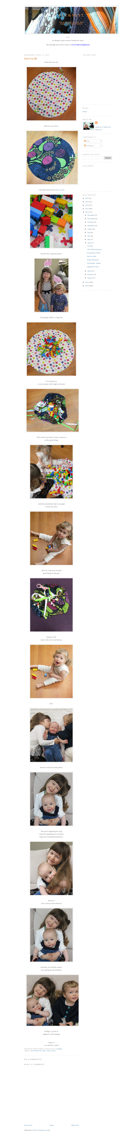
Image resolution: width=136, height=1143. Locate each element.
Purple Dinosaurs (93, 260)
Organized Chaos (93, 267)
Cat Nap (90, 246)
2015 (87, 202)
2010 (87, 286)
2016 (87, 198)
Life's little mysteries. (94, 249)
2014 (87, 205)
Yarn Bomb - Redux (94, 263)
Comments (89, 146)
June (89, 236)
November (91, 219)
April (89, 243)
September (91, 226)
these (56, 126)
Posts (87, 141)
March (89, 271)
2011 (87, 282)
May (89, 239)
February (90, 274)
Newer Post (28, 1125)
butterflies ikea (38, 1051)
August (90, 229)
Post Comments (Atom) (42, 1130)
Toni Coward (59, 190)
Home (52, 1125)
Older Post (75, 1125)
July (89, 232)
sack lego (51, 1051)
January (90, 278)
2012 (87, 212)
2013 (87, 209)
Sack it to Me (30, 58)
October (90, 222)
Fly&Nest (71, 15)
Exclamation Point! (93, 253)
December (91, 215)
